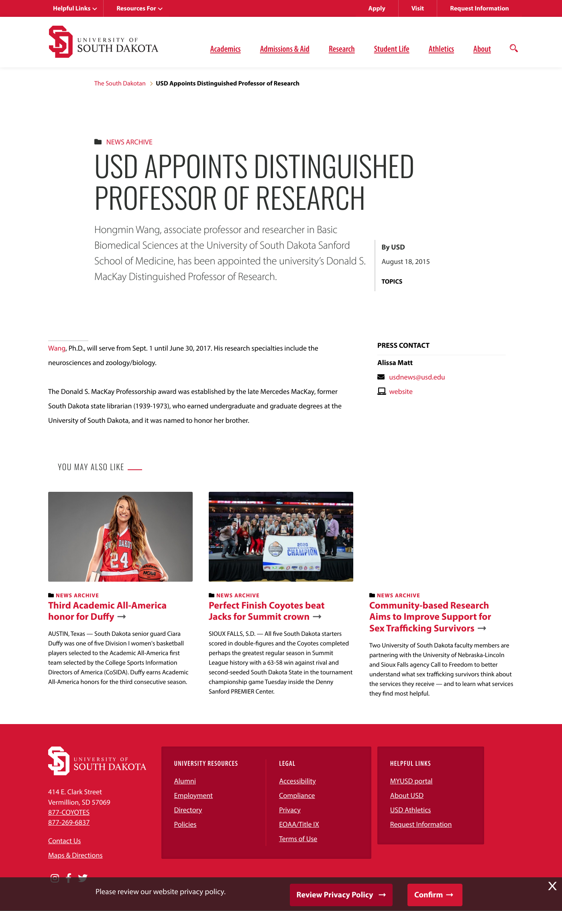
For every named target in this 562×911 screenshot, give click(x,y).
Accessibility (297, 780)
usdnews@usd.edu (417, 376)
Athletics (441, 48)
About (482, 48)
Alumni (185, 780)
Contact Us (64, 840)
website (401, 391)
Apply (377, 8)
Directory (188, 809)
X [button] (552, 886)
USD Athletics (410, 809)
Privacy (290, 809)
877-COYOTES (69, 812)
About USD (407, 795)
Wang (56, 348)
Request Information (479, 8)
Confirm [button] (428, 895)
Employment (193, 795)
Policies (185, 824)
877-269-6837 (69, 822)
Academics (225, 48)
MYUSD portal (411, 780)
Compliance (297, 795)
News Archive (129, 141)
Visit (417, 8)
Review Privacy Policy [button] (335, 895)
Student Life (391, 48)
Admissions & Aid (285, 48)
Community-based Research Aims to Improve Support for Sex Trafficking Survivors (430, 617)
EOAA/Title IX (299, 824)
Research (342, 48)
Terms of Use (298, 838)
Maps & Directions (75, 855)
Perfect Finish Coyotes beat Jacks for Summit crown (267, 611)
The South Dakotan (120, 83)
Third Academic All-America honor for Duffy (107, 611)
